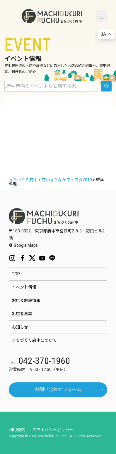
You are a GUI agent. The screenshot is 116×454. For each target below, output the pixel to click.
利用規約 (17, 429)
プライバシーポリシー (52, 429)
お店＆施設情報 (26, 300)
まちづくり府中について (34, 340)
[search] (106, 86)
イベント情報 (24, 287)
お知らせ (20, 327)
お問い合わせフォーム (58, 389)
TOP (16, 274)
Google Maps (23, 245)
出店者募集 (22, 313)
